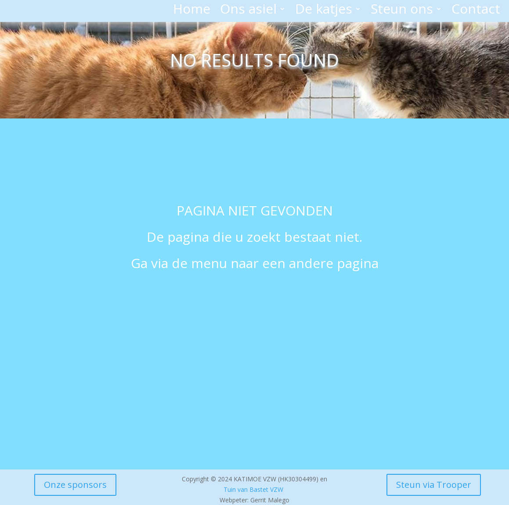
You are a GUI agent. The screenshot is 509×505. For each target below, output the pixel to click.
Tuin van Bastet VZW (253, 489)
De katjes (323, 10)
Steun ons (402, 10)
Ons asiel (248, 10)
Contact (475, 10)
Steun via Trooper (433, 485)
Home (191, 10)
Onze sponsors (75, 485)
